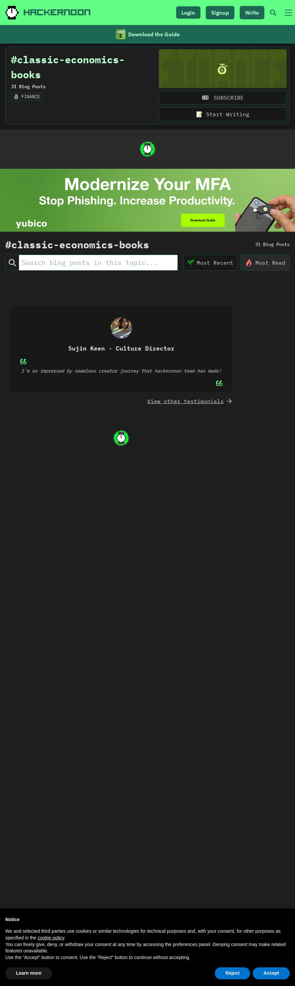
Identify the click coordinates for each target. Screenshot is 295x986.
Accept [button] (271, 973)
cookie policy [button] (51, 937)
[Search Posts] (98, 265)
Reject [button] (232, 973)
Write (252, 12)
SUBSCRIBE (223, 100)
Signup (220, 12)
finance (27, 99)
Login (188, 12)
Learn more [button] (28, 973)
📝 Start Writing (222, 117)
